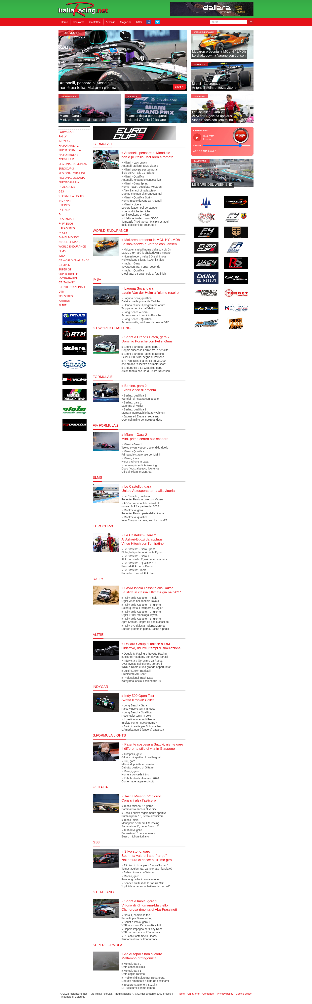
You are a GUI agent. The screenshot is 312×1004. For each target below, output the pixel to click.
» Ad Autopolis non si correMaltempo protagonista (141, 956)
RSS (139, 22)
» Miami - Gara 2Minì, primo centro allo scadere (144, 437)
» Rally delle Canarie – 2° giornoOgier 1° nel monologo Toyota (141, 613)
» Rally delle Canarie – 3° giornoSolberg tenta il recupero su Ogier (141, 606)
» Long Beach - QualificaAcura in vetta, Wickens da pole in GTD (145, 321)
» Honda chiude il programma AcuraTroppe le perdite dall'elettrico (143, 307)
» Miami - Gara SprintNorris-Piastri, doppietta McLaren (141, 185)
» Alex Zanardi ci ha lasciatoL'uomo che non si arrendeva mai (141, 192)
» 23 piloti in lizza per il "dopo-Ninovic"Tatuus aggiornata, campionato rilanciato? (146, 867)
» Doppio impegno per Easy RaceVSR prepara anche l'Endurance (141, 930)
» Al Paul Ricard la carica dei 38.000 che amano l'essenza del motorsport (143, 362)
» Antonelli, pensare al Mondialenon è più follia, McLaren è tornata (147, 155)
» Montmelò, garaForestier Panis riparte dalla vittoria (142, 512)
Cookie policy (244, 993)
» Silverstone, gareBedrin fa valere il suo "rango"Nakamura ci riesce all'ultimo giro (146, 855)
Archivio (110, 22)
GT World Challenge (113, 328)
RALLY (98, 579)
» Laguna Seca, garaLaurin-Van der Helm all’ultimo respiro (149, 290)
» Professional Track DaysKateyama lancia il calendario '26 (141, 679)
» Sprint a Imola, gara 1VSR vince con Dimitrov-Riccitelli (141, 923)
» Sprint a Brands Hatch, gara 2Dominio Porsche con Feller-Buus (147, 339)
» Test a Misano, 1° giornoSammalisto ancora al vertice (139, 807)
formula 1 (71, 33)
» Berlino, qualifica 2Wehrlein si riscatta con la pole (140, 397)
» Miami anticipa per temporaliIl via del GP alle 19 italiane (139, 171)
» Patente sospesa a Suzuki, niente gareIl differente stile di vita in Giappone (152, 746)
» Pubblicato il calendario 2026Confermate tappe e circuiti (140, 780)
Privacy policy (225, 993)
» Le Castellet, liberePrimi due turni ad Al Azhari (137, 571)
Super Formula (107, 945)
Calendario (200, 161)
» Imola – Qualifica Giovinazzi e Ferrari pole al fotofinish (143, 272)
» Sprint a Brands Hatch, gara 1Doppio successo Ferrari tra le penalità (144, 348)
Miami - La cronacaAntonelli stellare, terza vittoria (214, 86)
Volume (197, 145)
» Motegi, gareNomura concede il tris (135, 773)
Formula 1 (102, 144)
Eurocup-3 (199, 96)
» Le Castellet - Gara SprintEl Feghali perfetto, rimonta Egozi (141, 550)
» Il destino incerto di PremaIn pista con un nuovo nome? (139, 721)
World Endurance (204, 32)
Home (64, 22)
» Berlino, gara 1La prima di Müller (132, 404)
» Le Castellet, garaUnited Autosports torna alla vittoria (148, 488)
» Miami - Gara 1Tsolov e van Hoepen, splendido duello (144, 446)
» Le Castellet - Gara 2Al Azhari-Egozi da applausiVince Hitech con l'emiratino (142, 539)
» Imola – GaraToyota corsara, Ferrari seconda (140, 265)
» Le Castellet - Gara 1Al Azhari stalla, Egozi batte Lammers (144, 557)
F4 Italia (100, 787)
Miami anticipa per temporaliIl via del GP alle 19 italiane (146, 118)
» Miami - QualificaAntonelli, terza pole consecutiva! (141, 178)
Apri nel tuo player (204, 151)
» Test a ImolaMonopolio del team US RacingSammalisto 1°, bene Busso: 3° (140, 823)
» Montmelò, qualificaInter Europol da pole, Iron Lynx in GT (144, 519)
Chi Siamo (193, 993)
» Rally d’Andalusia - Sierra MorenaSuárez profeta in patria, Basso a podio (145, 627)
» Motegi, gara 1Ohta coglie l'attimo (133, 972)
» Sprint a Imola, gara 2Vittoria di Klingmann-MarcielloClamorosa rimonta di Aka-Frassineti (149, 905)
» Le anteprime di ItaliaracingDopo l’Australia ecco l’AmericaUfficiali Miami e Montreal (140, 468)
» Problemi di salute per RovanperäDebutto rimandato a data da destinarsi (145, 979)
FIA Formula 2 (68, 96)
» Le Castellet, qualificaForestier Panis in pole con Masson (142, 498)
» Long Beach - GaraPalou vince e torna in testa (137, 707)
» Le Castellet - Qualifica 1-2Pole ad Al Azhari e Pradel (138, 564)
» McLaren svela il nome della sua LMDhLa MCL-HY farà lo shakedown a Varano (146, 251)
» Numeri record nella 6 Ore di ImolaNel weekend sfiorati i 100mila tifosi (143, 258)
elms (97, 477)
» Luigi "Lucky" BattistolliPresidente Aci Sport (136, 672)
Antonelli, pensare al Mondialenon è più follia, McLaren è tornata (90, 85)
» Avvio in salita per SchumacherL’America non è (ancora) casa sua (142, 728)
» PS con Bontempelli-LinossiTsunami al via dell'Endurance (139, 937)
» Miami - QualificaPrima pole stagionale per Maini (140, 453)
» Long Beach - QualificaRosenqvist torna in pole (136, 714)
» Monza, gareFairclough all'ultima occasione (140, 878)
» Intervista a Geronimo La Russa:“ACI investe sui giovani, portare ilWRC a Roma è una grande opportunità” (146, 664)
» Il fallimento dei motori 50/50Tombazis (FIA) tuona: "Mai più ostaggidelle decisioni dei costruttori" (144, 221)
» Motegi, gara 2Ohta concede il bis (133, 965)
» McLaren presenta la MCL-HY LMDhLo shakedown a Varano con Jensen (150, 242)
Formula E (103, 377)
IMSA (97, 279)
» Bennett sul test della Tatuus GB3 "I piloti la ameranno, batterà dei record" (145, 885)
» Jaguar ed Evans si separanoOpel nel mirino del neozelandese (141, 418)
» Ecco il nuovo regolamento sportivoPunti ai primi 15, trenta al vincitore (143, 814)
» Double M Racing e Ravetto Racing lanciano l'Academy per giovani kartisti (144, 655)
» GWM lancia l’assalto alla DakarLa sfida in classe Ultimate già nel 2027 (151, 590)
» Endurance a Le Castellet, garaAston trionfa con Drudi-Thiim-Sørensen (145, 369)
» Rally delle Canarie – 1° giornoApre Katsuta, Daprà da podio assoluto (145, 620)
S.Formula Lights (109, 735)
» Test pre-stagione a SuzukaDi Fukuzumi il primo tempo (139, 986)
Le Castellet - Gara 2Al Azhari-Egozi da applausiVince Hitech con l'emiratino (212, 116)
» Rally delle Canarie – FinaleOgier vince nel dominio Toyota (140, 599)
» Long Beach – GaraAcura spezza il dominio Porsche (141, 314)
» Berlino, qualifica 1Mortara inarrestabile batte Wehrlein (143, 411)
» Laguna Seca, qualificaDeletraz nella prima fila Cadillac (141, 300)
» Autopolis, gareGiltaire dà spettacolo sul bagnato (141, 756)
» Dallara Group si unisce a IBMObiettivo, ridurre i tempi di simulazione (150, 646)
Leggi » (179, 86)
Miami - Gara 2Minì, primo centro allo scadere (82, 118)
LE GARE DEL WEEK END (212, 184)
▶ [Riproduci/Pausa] (197, 137)
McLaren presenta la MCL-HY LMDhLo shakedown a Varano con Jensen (219, 53)
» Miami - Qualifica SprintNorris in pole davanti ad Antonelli (141, 199)
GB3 (96, 842)
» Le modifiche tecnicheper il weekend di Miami (135, 213)
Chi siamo (78, 22)
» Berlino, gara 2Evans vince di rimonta (138, 388)
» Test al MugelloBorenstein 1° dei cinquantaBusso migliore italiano (138, 833)
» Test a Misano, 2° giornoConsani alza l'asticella (141, 798)
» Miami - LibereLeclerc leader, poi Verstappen (139, 206)
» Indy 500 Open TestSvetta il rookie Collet (137, 698)
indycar (100, 687)
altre (98, 635)
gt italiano (103, 892)
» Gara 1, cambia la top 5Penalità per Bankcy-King (136, 916)
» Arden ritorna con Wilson (137, 872)
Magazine (126, 22)
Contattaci (95, 22)
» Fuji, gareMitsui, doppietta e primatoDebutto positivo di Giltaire (137, 764)
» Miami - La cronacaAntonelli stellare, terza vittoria (139, 164)
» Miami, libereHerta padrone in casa (134, 460)
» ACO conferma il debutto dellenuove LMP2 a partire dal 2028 (140, 505)
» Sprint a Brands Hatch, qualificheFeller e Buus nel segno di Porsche (142, 355)
